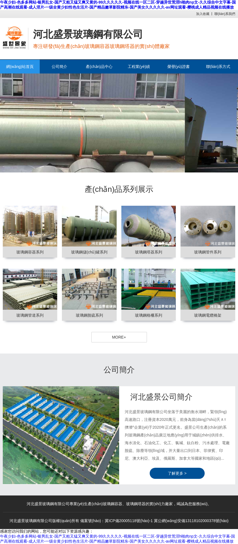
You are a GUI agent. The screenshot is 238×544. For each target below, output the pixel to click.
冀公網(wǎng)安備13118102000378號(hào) (191, 520)
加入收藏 (202, 14)
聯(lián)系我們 (224, 14)
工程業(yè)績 (139, 66)
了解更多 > (177, 473)
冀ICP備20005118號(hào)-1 (129, 520)
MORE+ (119, 337)
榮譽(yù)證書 (178, 66)
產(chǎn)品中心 (99, 66)
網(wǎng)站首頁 (20, 66)
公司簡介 (59, 66)
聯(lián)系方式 (218, 66)
